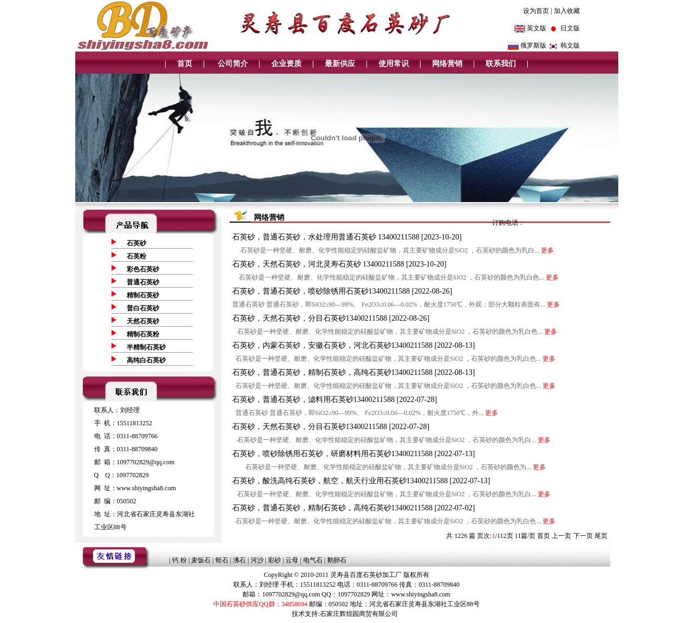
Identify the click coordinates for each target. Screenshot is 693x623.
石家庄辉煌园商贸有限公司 (359, 614)
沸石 (239, 560)
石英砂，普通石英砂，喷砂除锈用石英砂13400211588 (322, 291)
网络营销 (447, 64)
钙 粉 (179, 560)
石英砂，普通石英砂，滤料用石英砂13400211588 (314, 399)
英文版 (536, 28)
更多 (547, 250)
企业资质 (286, 64)
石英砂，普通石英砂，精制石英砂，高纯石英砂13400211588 (333, 372)
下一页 (583, 536)
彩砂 (274, 560)
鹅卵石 (336, 560)
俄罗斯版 (533, 45)
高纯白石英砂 (146, 360)
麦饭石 (201, 560)
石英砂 (136, 243)
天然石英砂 (143, 321)
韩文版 (570, 45)
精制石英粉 (143, 334)
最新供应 (340, 64)
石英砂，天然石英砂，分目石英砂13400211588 (310, 318)
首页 (184, 64)
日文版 (570, 28)
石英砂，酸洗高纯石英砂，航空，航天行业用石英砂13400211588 (341, 481)
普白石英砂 (143, 308)
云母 (291, 560)
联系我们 (501, 64)
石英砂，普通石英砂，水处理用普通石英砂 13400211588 (326, 237)
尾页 (600, 536)
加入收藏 (567, 11)
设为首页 (536, 11)
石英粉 (136, 256)
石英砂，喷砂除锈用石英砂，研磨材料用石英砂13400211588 (333, 454)
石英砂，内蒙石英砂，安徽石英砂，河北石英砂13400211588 (333, 345)
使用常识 (393, 64)
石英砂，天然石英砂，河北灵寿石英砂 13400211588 (319, 264)
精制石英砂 (143, 295)
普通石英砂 (143, 282)
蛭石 (221, 560)
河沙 (257, 560)
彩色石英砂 (143, 269)
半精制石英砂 (146, 347)
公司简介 (231, 64)
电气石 (313, 560)
